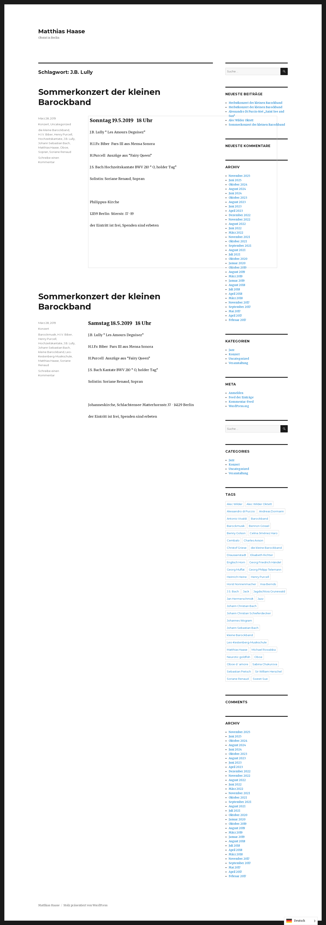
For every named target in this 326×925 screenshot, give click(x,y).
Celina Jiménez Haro (264, 533)
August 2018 (237, 285)
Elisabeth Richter (261, 555)
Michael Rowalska (264, 649)
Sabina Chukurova (264, 664)
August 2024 (237, 745)
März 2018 (236, 298)
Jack (246, 591)
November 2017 (239, 302)
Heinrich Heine (237, 576)
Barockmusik (47, 334)
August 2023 (237, 758)
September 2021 (240, 802)
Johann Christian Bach (242, 606)
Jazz (231, 350)
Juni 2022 (235, 784)
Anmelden (236, 393)
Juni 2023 (235, 762)
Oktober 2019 (237, 824)
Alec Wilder (234, 504)
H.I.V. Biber (45, 134)
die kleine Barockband (53, 130)
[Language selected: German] (301, 921)
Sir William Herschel (268, 671)
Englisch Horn (236, 562)
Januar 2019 (236, 280)
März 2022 (236, 789)
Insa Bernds (268, 584)
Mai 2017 (234, 311)
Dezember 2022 (240, 771)
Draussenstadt (236, 555)
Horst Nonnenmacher (241, 584)
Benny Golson (236, 533)
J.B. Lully (69, 138)
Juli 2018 (234, 289)
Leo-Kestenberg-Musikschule (247, 642)
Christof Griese (237, 547)
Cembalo (233, 540)
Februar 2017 (237, 320)
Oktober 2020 (238, 815)
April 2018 (235, 294)
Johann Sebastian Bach (54, 143)
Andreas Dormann (271, 511)
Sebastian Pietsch (239, 671)
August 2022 (237, 780)
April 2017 (235, 315)
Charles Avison (253, 540)
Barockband (259, 518)
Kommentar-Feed (241, 402)
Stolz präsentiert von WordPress (85, 905)
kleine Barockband (51, 352)
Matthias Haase (61, 31)
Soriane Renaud (60, 152)
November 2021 (239, 793)
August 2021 (237, 806)
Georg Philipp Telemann (265, 569)
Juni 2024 (235, 749)
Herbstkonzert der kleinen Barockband (255, 103)
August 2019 (237, 272)
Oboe (64, 147)
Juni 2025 (235, 736)
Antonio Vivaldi (237, 518)
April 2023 (236, 767)
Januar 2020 (237, 819)
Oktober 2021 (238, 797)
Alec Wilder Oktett (259, 504)
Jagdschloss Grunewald (269, 591)
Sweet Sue (260, 678)
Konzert (43, 124)
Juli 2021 (234, 810)
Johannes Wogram (239, 620)
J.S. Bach (233, 591)
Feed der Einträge (241, 397)
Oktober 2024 (238, 741)
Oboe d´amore (237, 664)
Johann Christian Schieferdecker (249, 613)
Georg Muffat (236, 569)
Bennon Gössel (259, 526)
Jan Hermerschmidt (240, 598)
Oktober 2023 (238, 754)
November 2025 (239, 732)
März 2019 (235, 276)
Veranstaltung (238, 363)
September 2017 (240, 307)
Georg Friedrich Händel (265, 562)
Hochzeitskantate (50, 138)
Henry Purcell (63, 134)
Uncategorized (60, 124)
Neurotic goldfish (238, 657)
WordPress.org (239, 406)
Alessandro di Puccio (241, 511)
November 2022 (239, 776)
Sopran (43, 152)
